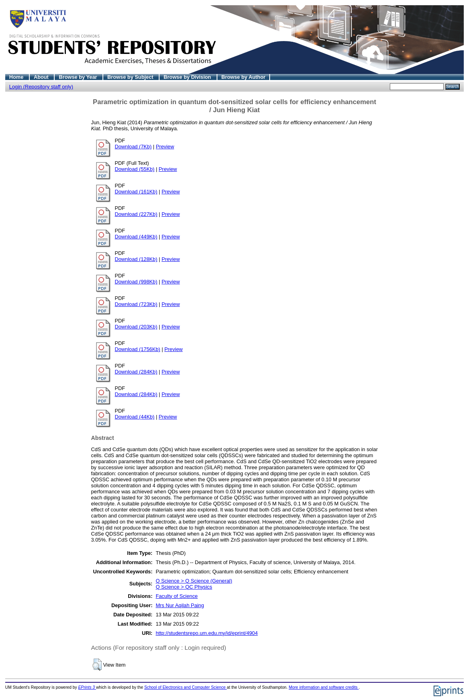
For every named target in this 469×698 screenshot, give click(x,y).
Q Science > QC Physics (184, 587)
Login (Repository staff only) (41, 87)
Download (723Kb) (136, 304)
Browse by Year (78, 77)
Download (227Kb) (136, 214)
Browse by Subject (131, 77)
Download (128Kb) (136, 259)
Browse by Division (188, 77)
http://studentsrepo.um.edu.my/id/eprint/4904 (207, 633)
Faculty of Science (177, 596)
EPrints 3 (87, 687)
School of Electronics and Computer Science (185, 687)
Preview (165, 147)
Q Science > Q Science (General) (194, 581)
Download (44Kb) (135, 417)
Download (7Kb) (133, 147)
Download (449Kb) (136, 237)
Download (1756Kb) (137, 349)
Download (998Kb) (136, 282)
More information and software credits (323, 687)
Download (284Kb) (136, 372)
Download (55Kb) (135, 169)
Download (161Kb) (136, 192)
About (42, 77)
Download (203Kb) (136, 327)
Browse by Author (243, 77)
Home (17, 77)
